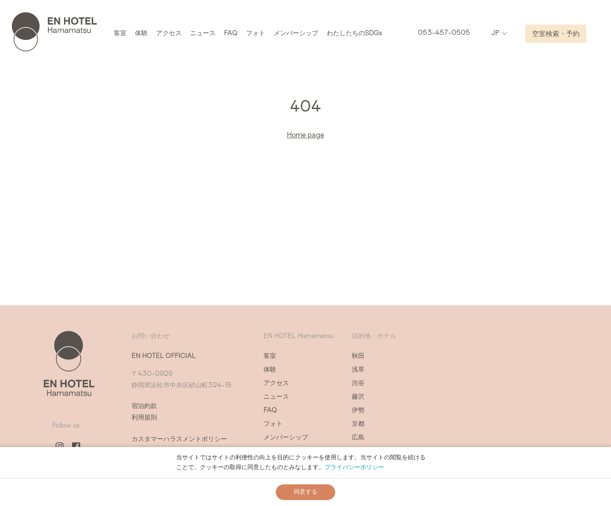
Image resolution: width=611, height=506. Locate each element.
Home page (305, 135)
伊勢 (358, 411)
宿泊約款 (144, 406)
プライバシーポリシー (354, 467)
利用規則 (144, 418)
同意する (305, 492)
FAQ (231, 34)
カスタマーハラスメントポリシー (179, 439)
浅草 (358, 370)
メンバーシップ (296, 34)
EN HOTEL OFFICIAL (164, 356)
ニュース (203, 34)
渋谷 (358, 383)
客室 (120, 34)
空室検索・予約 (556, 34)
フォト (255, 34)
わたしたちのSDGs (354, 34)
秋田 (358, 356)
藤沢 (358, 397)
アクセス (169, 34)
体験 (141, 34)
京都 (358, 424)
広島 (358, 438)
